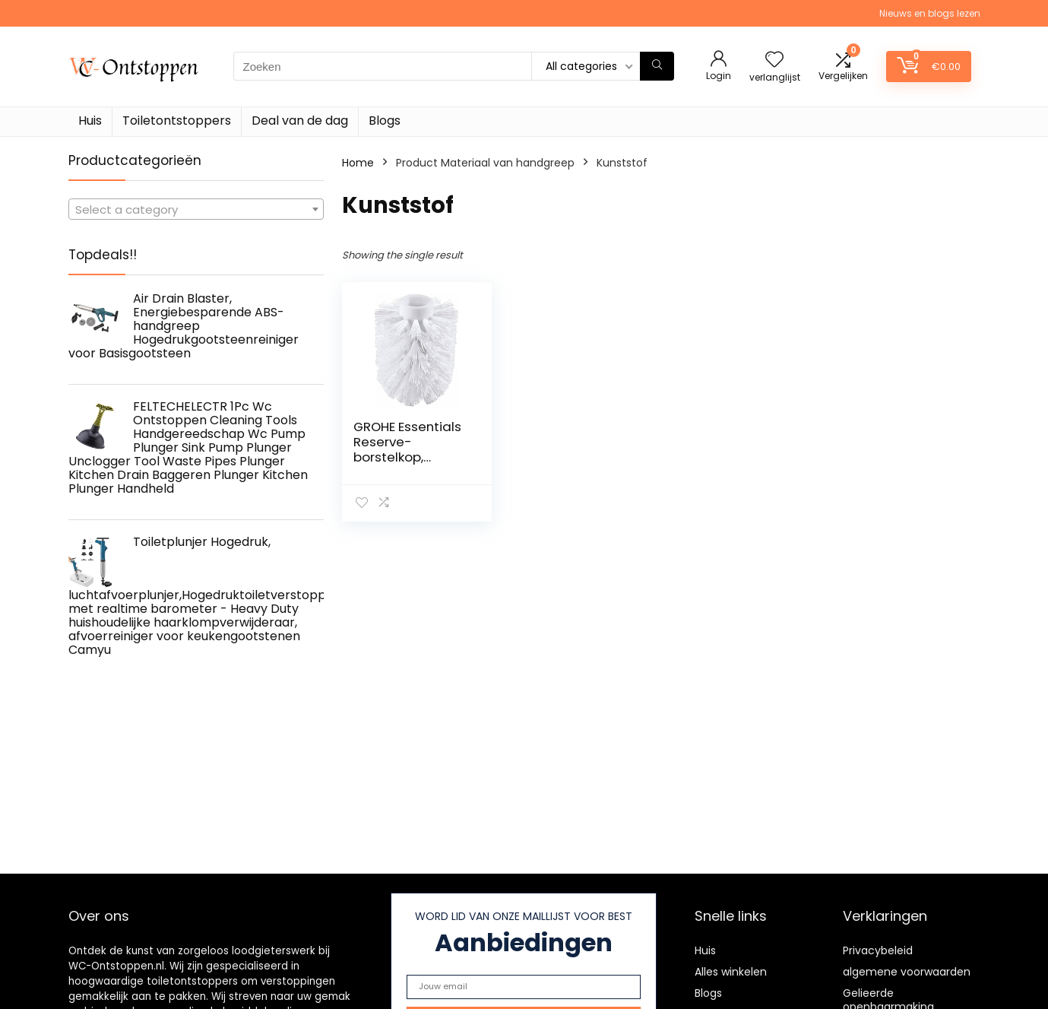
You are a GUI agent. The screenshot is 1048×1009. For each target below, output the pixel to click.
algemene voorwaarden (906, 971)
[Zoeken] (657, 66)
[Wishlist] (774, 60)
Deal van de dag (300, 120)
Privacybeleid (878, 950)
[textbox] (196, 210)
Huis (90, 120)
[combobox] (196, 209)
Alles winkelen (731, 971)
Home (358, 162)
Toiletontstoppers (176, 120)
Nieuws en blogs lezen (929, 13)
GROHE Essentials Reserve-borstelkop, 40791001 (407, 449)
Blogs (385, 120)
